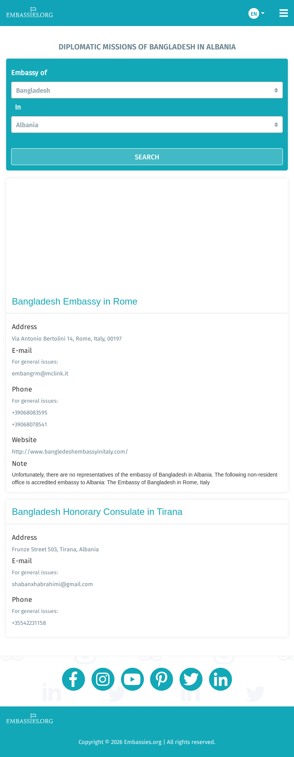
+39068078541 (29, 424)
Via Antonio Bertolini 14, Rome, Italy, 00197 (67, 338)
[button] (147, 90)
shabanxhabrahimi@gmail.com (52, 584)
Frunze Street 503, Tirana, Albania (55, 549)
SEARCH (147, 156)
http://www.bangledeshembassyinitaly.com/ (70, 451)
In (18, 107)
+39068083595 (29, 412)
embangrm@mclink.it (40, 373)
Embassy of (29, 73)
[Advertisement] (147, 239)
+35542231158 (29, 622)
